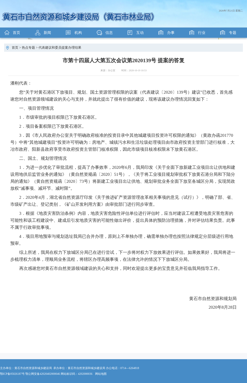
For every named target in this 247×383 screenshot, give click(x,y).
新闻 (47, 33)
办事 (171, 33)
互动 (140, 33)
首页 (16, 33)
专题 (232, 33)
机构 (78, 33)
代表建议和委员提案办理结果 (59, 47)
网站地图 (101, 373)
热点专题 (28, 47)
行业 (201, 33)
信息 (109, 33)
